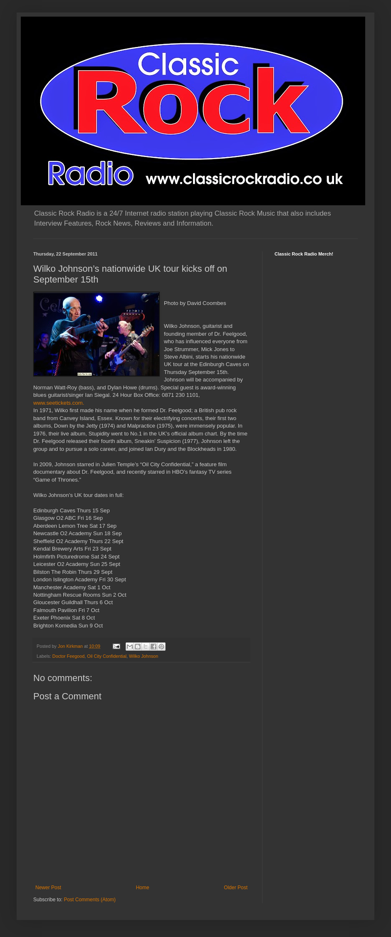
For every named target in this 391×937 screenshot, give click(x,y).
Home (142, 887)
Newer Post (48, 887)
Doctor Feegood (68, 656)
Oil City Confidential (106, 656)
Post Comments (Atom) (90, 900)
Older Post (235, 887)
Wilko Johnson (143, 656)
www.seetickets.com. (58, 403)
